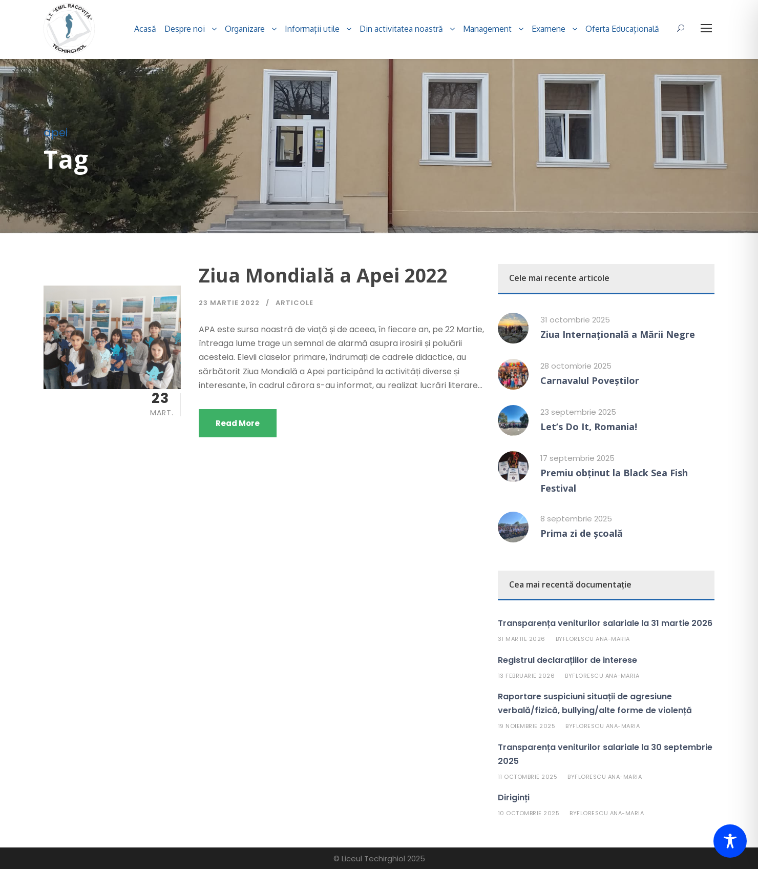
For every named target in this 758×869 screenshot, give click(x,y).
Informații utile (312, 29)
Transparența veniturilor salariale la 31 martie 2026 (605, 623)
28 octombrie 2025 (576, 365)
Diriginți (514, 797)
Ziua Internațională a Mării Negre (617, 334)
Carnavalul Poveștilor (589, 380)
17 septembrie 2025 (577, 458)
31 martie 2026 (521, 639)
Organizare (245, 29)
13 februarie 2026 (526, 676)
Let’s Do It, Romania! (588, 426)
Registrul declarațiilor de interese (567, 660)
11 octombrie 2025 (528, 777)
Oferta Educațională (622, 29)
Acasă (145, 29)
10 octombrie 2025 (529, 813)
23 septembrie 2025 (578, 412)
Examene (548, 29)
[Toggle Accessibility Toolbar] (730, 841)
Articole (294, 303)
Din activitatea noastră (401, 29)
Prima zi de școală (581, 533)
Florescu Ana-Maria (596, 639)
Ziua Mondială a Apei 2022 (323, 275)
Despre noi (184, 29)
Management (487, 29)
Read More (238, 423)
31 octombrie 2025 (575, 319)
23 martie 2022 (229, 303)
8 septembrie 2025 (576, 518)
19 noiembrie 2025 (527, 726)
